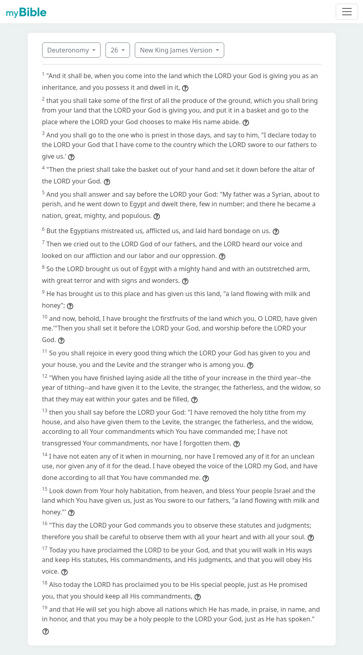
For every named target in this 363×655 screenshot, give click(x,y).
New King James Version (177, 50)
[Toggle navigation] (347, 12)
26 (115, 50)
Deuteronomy (69, 50)
